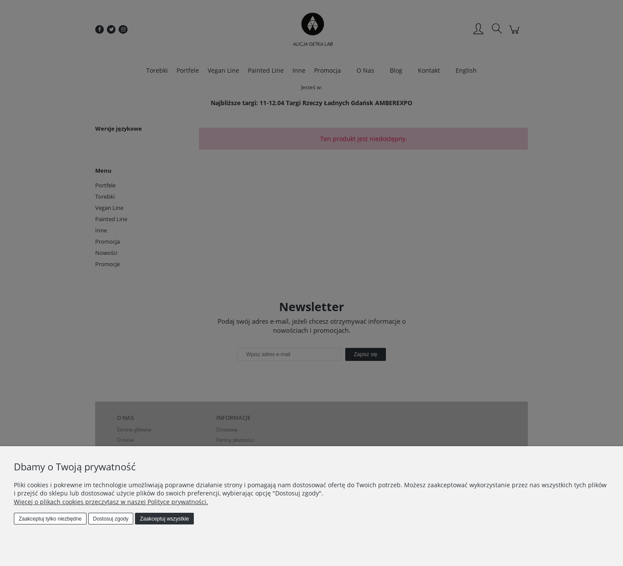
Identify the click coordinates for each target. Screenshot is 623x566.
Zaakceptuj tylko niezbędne (50, 519)
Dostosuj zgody (110, 519)
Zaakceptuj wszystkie (164, 519)
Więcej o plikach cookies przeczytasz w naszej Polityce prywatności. (111, 502)
